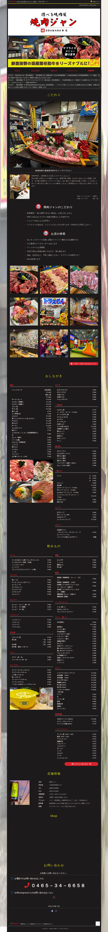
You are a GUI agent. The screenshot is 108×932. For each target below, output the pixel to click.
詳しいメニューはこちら (81, 764)
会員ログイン (95, 1)
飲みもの (54, 70)
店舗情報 (91, 70)
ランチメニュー (72, 70)
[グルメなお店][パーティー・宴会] (26, 1)
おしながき (35, 70)
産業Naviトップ (24, 924)
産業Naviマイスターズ (36, 924)
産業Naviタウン (48, 924)
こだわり (17, 70)
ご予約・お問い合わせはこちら (83, 364)
